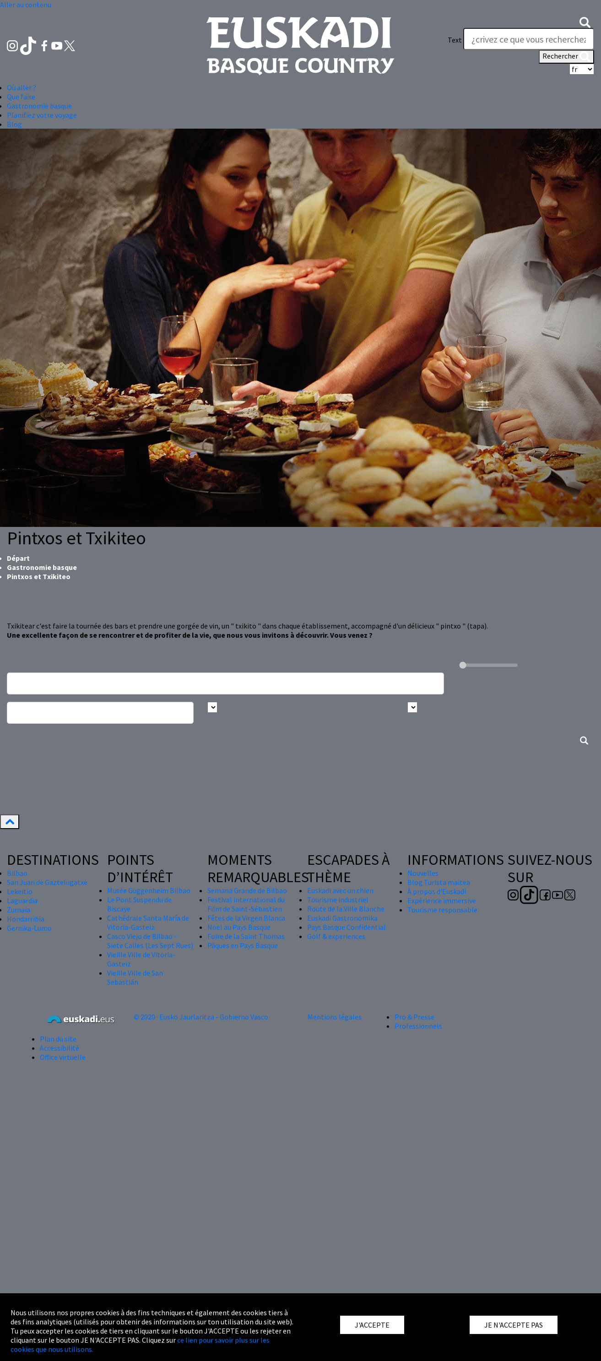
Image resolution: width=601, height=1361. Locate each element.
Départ (18, 558)
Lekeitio (19, 891)
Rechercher (566, 56)
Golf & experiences (336, 936)
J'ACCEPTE (372, 1324)
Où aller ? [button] (21, 87)
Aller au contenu (25, 4)
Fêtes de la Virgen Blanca (246, 917)
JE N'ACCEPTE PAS (513, 1324)
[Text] (528, 39)
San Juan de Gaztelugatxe (47, 882)
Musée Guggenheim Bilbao (148, 890)
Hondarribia (25, 918)
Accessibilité (59, 1047)
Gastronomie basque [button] (39, 105)
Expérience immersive (441, 900)
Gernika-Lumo (29, 928)
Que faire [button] (21, 96)
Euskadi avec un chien (340, 890)
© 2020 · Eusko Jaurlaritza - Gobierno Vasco (201, 1016)
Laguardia (22, 900)
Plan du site (58, 1038)
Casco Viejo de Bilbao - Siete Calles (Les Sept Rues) (150, 941)
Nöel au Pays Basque (239, 927)
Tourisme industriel (337, 899)
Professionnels (418, 1025)
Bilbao (17, 873)
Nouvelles (423, 873)
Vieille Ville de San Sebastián (135, 977)
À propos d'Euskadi (436, 891)
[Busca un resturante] (225, 683)
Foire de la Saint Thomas (246, 936)
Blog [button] (14, 124)
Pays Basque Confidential (346, 927)
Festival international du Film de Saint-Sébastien (246, 904)
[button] (584, 21)
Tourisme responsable (442, 909)
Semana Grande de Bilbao (247, 890)
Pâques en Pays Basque (242, 945)
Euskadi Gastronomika (342, 917)
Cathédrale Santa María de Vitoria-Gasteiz (148, 922)
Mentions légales (335, 1016)
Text (455, 39)
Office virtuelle (63, 1057)
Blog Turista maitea (438, 882)
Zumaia (18, 909)
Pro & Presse (414, 1016)
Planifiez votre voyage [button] (42, 114)
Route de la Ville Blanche (345, 908)
